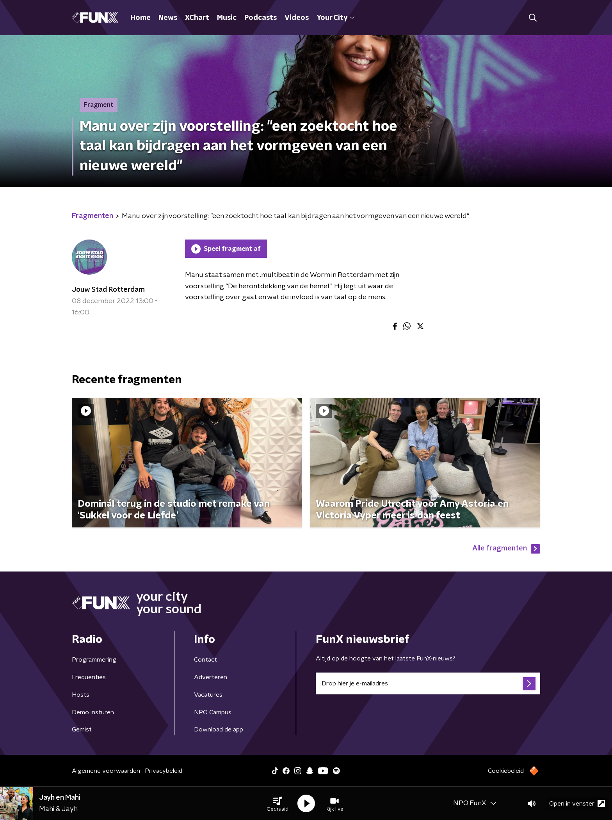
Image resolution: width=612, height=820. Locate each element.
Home (140, 17)
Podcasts (260, 17)
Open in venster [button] (577, 803)
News (167, 17)
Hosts (80, 695)
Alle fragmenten (506, 549)
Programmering (94, 660)
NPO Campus (212, 712)
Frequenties (89, 677)
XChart (197, 17)
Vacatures (208, 695)
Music (227, 17)
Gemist (82, 729)
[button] (277, 803)
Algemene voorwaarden (106, 771)
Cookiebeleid (506, 771)
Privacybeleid (163, 771)
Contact (205, 660)
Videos (297, 17)
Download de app (218, 729)
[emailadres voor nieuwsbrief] (428, 683)
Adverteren (210, 677)
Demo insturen (93, 712)
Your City (335, 17)
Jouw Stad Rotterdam (108, 289)
